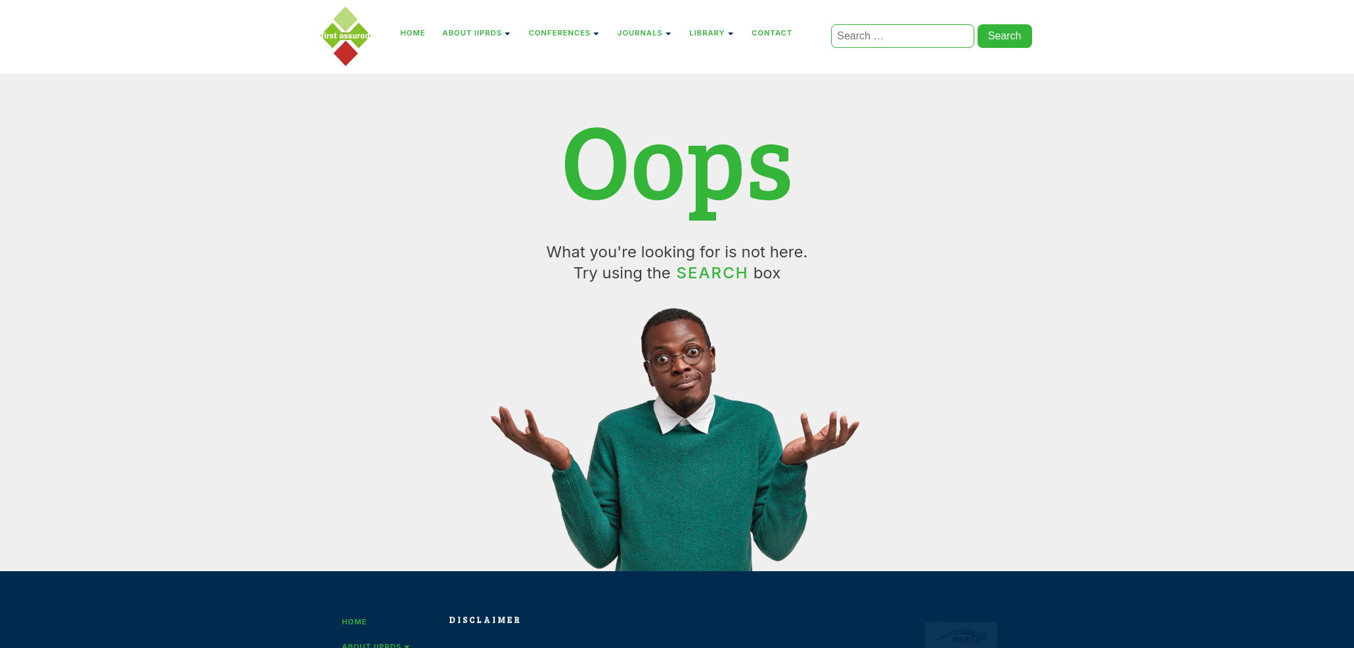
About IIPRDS (477, 32)
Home (413, 32)
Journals (645, 32)
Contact (772, 32)
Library (711, 32)
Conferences (564, 32)
